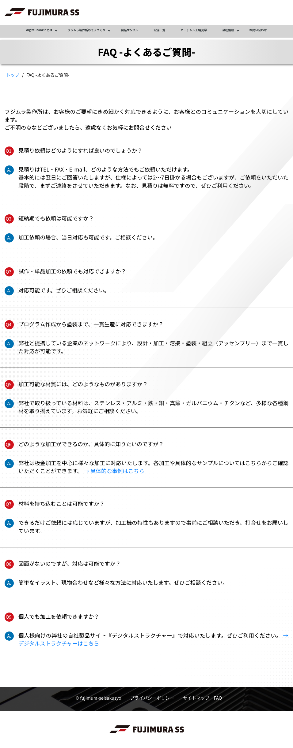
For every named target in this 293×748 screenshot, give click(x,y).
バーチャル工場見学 (194, 30)
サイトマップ (196, 697)
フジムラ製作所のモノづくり (87, 30)
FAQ (218, 697)
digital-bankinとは (39, 30)
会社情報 (228, 30)
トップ (12, 75)
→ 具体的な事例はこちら (114, 471)
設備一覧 (159, 30)
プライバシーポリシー (152, 697)
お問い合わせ (258, 30)
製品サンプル (129, 30)
